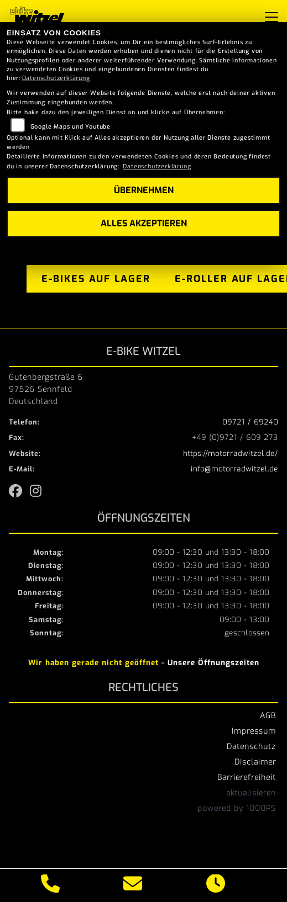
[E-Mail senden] (133, 885)
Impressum (254, 731)
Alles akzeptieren (144, 223)
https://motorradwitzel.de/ (230, 453)
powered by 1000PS (236, 808)
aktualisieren (251, 793)
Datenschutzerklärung (56, 78)
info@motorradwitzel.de (234, 469)
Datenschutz (251, 746)
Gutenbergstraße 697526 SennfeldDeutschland (46, 389)
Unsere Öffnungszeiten (213, 662)
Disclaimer (255, 762)
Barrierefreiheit (246, 777)
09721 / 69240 (250, 422)
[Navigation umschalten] (271, 17)
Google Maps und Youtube (70, 127)
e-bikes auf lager (95, 278)
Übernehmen (144, 190)
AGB (268, 715)
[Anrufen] (50, 885)
